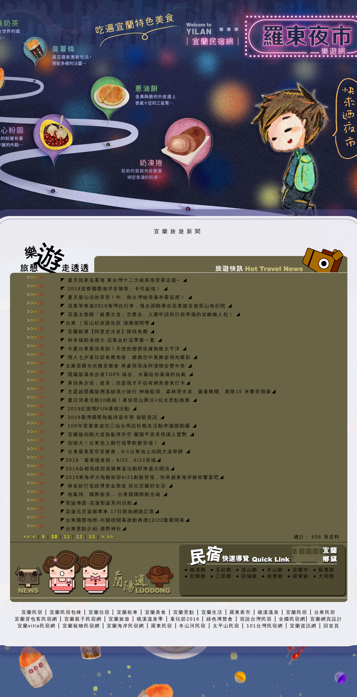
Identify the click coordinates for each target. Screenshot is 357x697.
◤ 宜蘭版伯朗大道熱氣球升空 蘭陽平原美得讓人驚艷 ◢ (127, 434)
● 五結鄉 (221, 569)
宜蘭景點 (184, 612)
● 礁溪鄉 (195, 569)
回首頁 (331, 625)
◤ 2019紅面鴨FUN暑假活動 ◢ (98, 408)
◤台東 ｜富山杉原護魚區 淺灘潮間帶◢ (107, 323)
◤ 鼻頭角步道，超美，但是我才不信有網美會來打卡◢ (125, 383)
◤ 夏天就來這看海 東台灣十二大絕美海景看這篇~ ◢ (123, 280)
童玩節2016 (185, 619)
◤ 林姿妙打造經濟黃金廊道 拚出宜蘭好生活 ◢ (117, 485)
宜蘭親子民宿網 (83, 619)
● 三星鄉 (221, 576)
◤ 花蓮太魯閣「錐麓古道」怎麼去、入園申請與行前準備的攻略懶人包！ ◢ (150, 314)
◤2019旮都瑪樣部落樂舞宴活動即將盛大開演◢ (117, 468)
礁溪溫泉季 (150, 619)
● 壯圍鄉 (195, 576)
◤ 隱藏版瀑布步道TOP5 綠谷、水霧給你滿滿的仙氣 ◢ (127, 374)
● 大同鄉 (324, 576)
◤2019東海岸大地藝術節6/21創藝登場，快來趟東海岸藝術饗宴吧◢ (142, 477)
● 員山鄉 (246, 569)
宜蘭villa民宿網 (36, 625)
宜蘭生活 (212, 612)
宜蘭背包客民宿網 (36, 619)
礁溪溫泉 (268, 612)
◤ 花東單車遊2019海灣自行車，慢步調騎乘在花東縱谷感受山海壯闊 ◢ (146, 306)
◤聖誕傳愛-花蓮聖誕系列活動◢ (98, 503)
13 (92, 536)
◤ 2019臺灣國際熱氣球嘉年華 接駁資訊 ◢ (112, 417)
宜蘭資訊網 (303, 625)
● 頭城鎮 (246, 576)
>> (110, 536)
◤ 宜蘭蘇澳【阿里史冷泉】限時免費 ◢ (107, 331)
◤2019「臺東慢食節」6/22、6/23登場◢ (111, 460)
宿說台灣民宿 (256, 619)
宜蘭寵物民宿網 (81, 625)
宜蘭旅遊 (119, 619)
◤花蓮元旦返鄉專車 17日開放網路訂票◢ (110, 511)
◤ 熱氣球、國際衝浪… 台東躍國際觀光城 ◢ (114, 494)
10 (54, 536)
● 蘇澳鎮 (324, 569)
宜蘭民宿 (32, 612)
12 (79, 536)
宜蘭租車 (127, 612)
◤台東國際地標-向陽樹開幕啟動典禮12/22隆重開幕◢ (125, 520)
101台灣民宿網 (264, 625)
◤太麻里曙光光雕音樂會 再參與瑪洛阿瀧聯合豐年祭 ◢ (126, 365)
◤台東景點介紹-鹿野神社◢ (93, 528)
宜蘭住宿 (99, 612)
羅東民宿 (161, 625)
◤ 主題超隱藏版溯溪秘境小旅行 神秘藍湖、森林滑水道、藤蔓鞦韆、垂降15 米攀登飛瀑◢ (168, 391)
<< (28, 536)
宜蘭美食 (155, 612)
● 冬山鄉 (272, 569)
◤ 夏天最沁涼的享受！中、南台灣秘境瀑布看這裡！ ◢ (126, 297)
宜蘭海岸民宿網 (125, 625)
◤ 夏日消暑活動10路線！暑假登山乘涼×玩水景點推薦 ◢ (128, 400)
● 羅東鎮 (298, 576)
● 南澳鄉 (272, 576)
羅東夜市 (240, 612)
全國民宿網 (292, 619)
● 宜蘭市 (298, 569)
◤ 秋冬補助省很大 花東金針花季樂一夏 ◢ (111, 340)
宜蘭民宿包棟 (66, 612)
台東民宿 (325, 612)
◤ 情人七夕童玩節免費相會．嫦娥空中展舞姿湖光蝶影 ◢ (129, 357)
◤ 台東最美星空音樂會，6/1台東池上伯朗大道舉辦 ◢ (125, 451)
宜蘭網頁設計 (326, 619)
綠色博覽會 (219, 619)
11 (67, 536)
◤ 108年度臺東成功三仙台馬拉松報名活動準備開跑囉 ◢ (128, 425)
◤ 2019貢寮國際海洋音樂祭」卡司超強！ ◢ (114, 288)
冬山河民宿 (192, 625)
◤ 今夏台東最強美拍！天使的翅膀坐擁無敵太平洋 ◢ (123, 348)
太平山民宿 (226, 625)
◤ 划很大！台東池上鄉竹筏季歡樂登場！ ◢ (113, 443)
